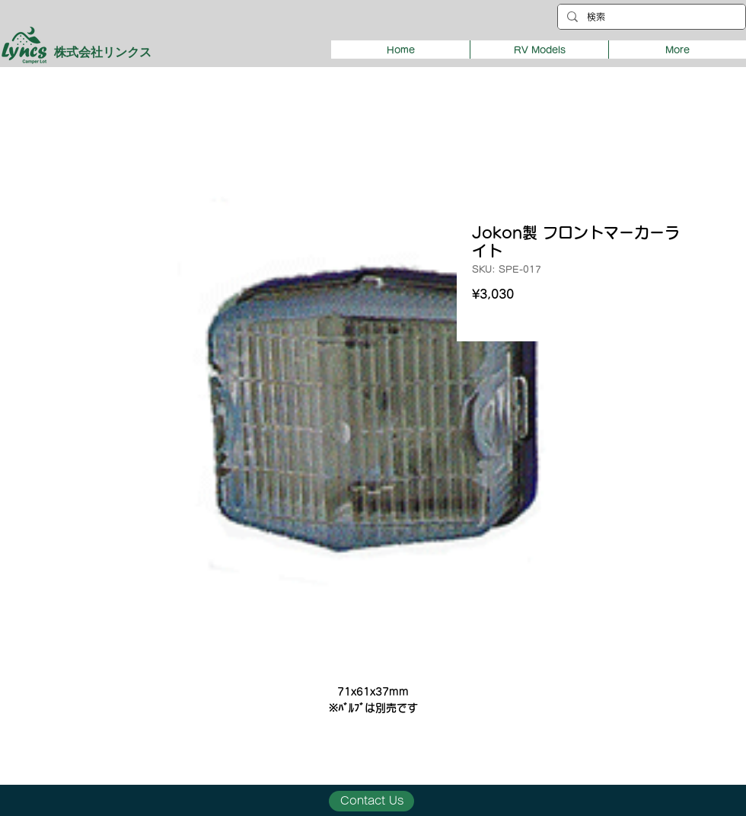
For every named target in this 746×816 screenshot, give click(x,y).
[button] (539, 49)
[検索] (650, 17)
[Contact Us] (371, 801)
